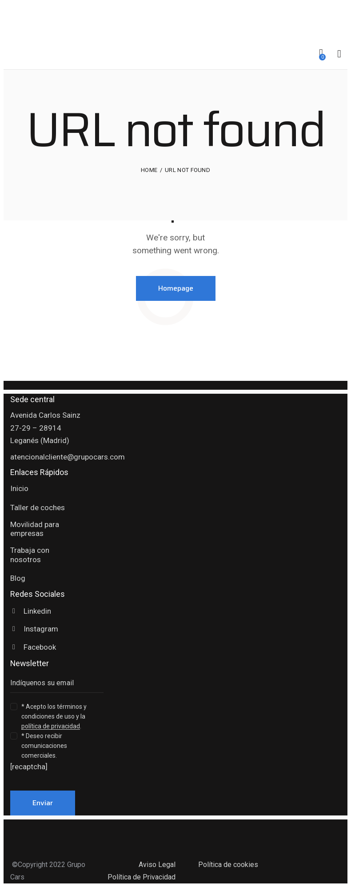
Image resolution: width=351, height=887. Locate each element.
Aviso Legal (157, 864)
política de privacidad (50, 726)
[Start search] (339, 54)
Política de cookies (228, 864)
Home (149, 170)
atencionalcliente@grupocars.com (67, 456)
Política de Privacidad (142, 877)
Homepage (175, 288)
